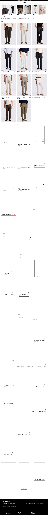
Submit (42, 497)
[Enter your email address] (33, 497)
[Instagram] (29, 499)
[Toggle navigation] (1, 2)
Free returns (23, 0)
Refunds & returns (8, 506)
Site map (7, 507)
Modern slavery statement (33, 507)
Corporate (32, 506)
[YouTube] (30, 499)
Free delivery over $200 (19, 0)
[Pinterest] (28, 499)
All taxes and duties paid (28, 0)
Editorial (19, 506)
